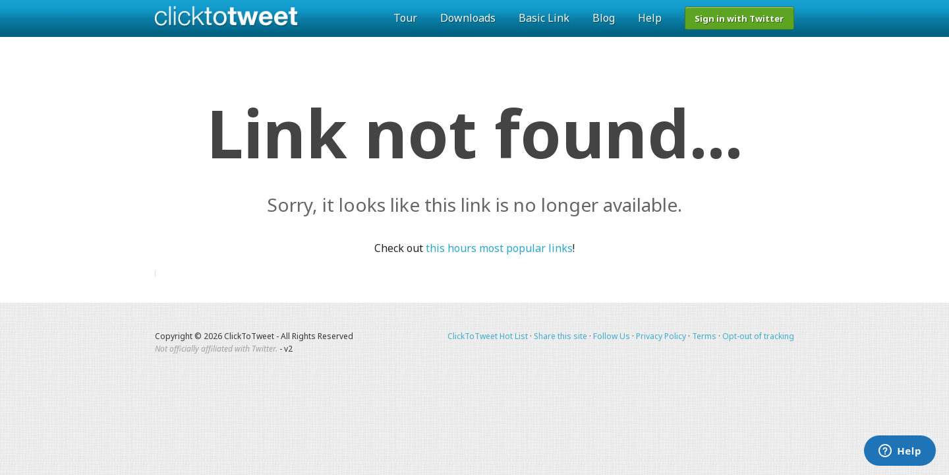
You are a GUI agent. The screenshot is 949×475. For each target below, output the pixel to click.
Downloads (468, 18)
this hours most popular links (499, 248)
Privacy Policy (661, 336)
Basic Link (544, 18)
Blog (603, 18)
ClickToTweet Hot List (487, 336)
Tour (405, 18)
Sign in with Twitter (739, 18)
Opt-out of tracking (758, 336)
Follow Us (611, 336)
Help (650, 18)
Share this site (560, 336)
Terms (704, 336)
